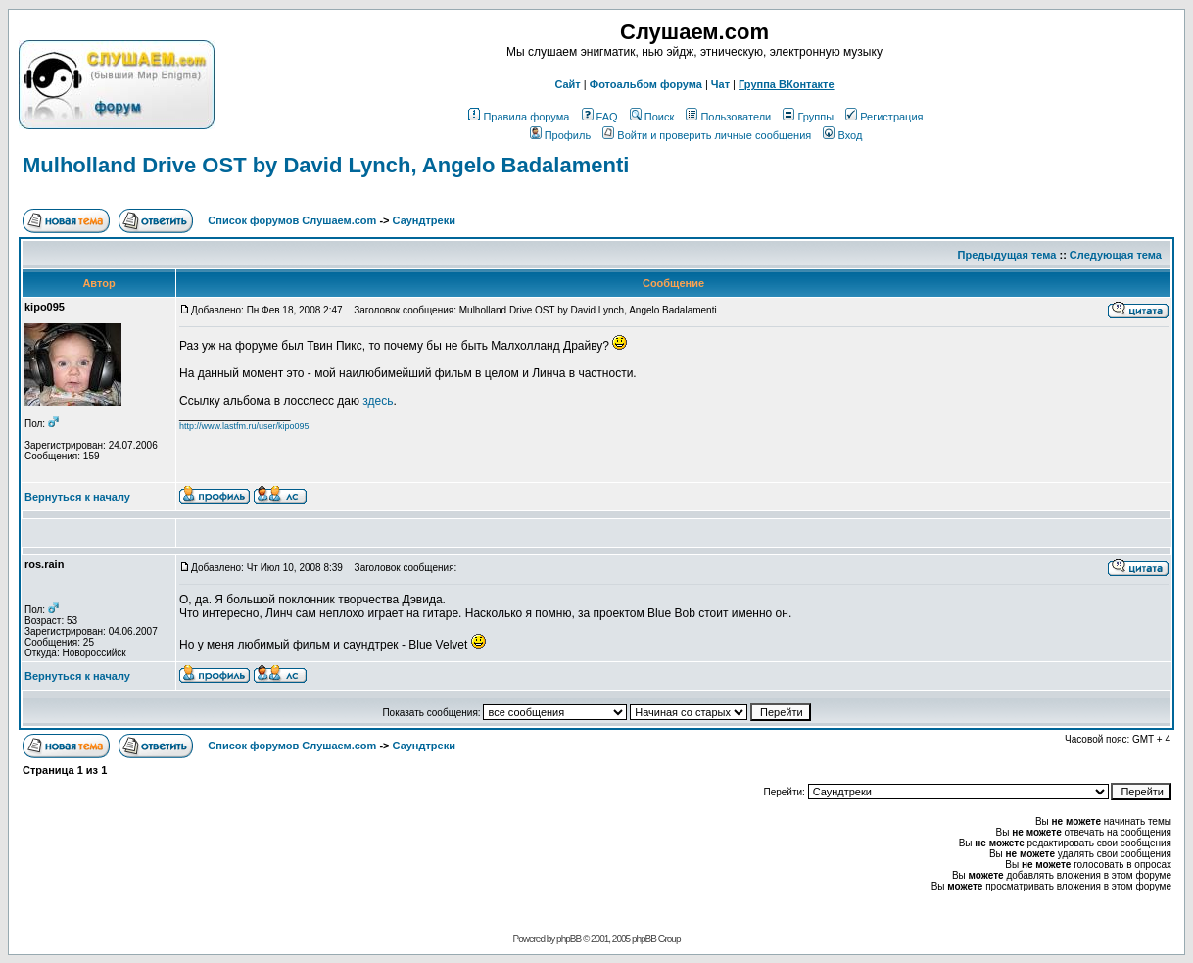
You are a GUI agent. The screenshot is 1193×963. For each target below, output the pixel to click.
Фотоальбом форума (646, 84)
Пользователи (728, 116)
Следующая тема (1116, 255)
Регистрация (884, 116)
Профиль (561, 135)
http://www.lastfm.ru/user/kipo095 (244, 426)
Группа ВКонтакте (787, 84)
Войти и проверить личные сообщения (706, 135)
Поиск (652, 116)
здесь (377, 401)
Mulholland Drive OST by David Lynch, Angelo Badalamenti (326, 165)
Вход (842, 135)
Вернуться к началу (77, 497)
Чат (720, 84)
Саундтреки (424, 220)
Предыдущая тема (1007, 255)
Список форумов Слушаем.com (292, 220)
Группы (808, 116)
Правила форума (518, 116)
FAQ (600, 116)
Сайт (567, 84)
